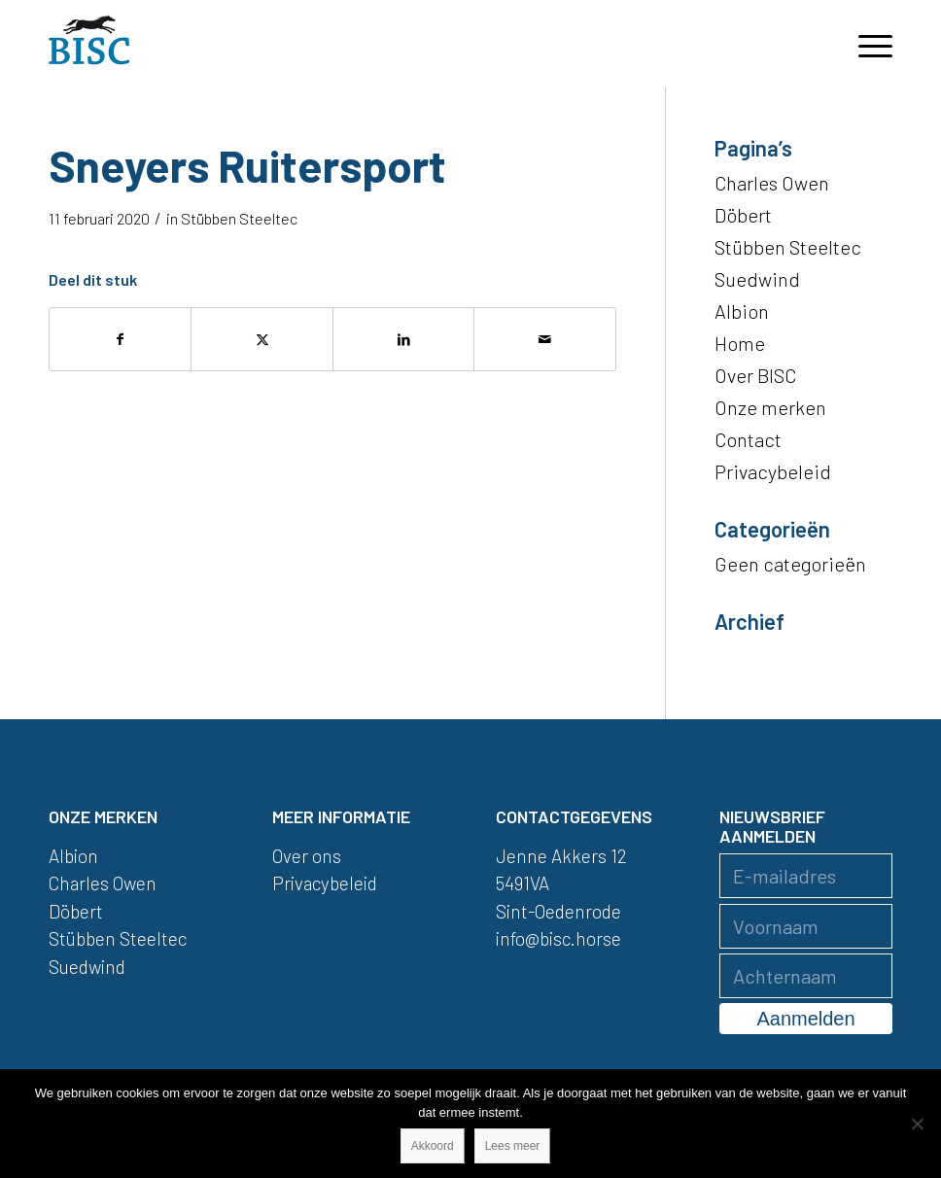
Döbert (743, 214)
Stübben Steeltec (239, 218)
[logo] (89, 43)
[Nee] (916, 1123)
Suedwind (757, 279)
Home (739, 343)
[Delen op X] (261, 339)
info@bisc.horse (558, 938)
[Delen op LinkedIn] (403, 339)
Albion (741, 311)
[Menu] (865, 43)
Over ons (306, 856)
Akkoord (432, 1146)
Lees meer (512, 1146)
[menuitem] (865, 43)
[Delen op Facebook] (120, 339)
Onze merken (770, 407)
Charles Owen (771, 182)
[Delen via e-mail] (544, 339)
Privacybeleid (772, 471)
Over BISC (755, 375)
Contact (748, 439)
